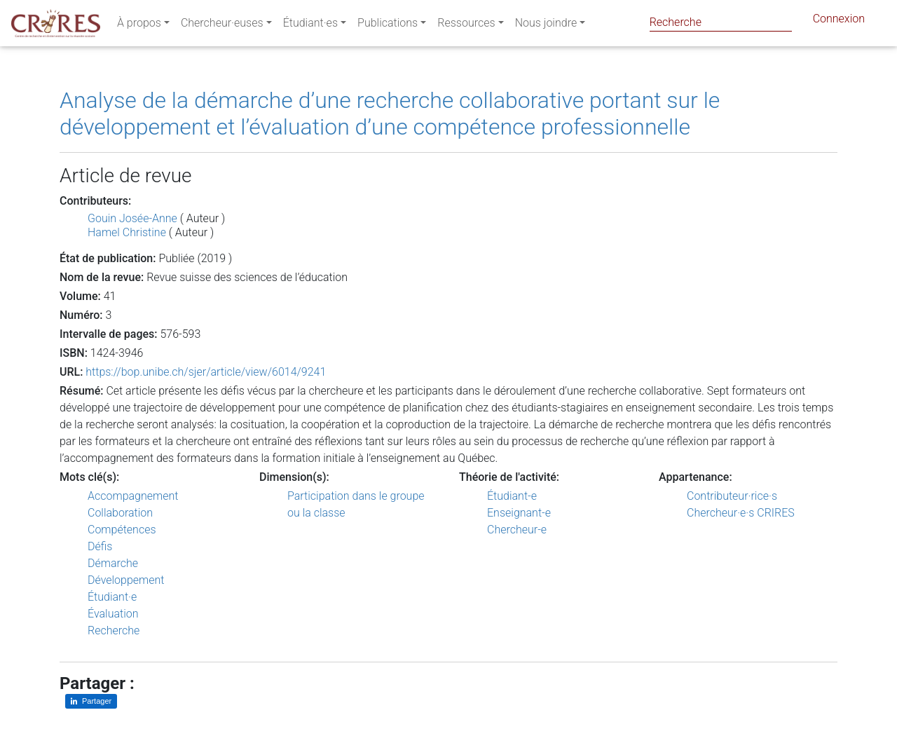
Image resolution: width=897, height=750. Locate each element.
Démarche (113, 563)
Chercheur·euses (222, 25)
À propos (139, 25)
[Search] (721, 22)
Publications (387, 25)
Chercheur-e (517, 529)
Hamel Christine (127, 232)
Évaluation (113, 613)
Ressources (466, 25)
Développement (126, 580)
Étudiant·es (310, 25)
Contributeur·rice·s (732, 496)
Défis (100, 546)
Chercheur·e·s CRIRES (741, 512)
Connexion (839, 21)
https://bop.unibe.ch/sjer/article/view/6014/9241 (205, 372)
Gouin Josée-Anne (132, 218)
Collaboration (120, 512)
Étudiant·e (112, 597)
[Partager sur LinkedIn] (91, 701)
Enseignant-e (519, 512)
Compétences (122, 529)
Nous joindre (546, 25)
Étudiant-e (512, 496)
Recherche (113, 630)
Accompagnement (133, 496)
